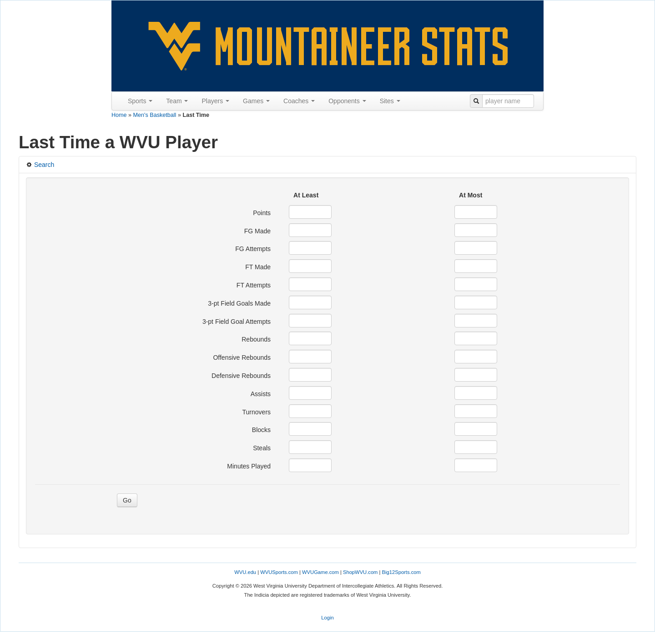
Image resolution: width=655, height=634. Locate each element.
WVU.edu (245, 572)
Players (215, 101)
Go (127, 500)
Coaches (299, 101)
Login (327, 617)
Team (177, 101)
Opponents (347, 101)
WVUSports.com (279, 572)
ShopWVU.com (360, 572)
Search (40, 164)
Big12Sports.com (401, 572)
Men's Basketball (154, 115)
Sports (140, 101)
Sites (390, 101)
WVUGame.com (320, 572)
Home (119, 115)
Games (256, 101)
